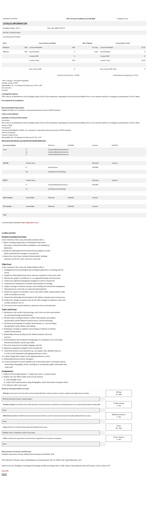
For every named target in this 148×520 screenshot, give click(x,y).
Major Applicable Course (30, 222)
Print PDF (5, 471)
